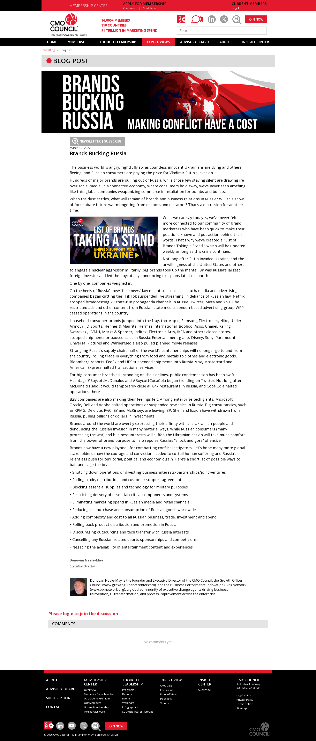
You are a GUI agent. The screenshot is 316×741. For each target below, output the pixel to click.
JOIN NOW (255, 19)
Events (126, 698)
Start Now (150, 8)
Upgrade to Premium (97, 698)
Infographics (130, 707)
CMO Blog (49, 50)
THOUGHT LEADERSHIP (117, 42)
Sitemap (241, 708)
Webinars (128, 703)
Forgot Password (94, 711)
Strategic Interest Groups (137, 711)
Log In (236, 8)
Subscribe (204, 690)
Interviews (166, 690)
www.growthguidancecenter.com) (129, 585)
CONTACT (54, 707)
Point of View (168, 694)
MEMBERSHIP (78, 42)
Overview (129, 8)
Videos (164, 703)
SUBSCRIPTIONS (59, 698)
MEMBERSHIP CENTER (88, 5)
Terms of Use (244, 704)
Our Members (92, 703)
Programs (128, 690)
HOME (52, 42)
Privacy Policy (244, 700)
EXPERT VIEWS (158, 42)
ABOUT (225, 42)
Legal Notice (243, 695)
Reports (127, 694)
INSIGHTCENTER (205, 682)
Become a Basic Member (99, 694)
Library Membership (96, 707)
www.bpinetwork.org (107, 589)
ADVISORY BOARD (194, 42)
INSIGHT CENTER (255, 42)
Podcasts (166, 698)
